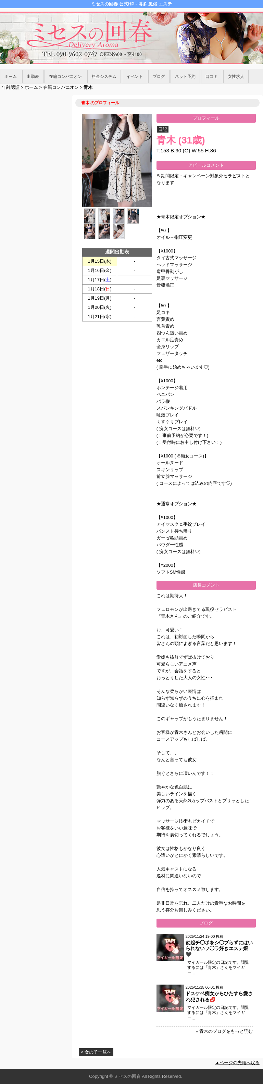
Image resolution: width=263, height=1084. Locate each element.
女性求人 (236, 76)
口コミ (211, 76)
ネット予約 (185, 76)
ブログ (159, 76)
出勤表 (33, 76)
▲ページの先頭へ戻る (237, 1062)
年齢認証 (11, 87)
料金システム (104, 76)
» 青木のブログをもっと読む (224, 1031)
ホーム (10, 76)
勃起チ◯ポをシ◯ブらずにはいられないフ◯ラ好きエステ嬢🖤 (219, 948)
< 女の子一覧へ (96, 1052)
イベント (134, 76)
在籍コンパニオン (65, 76)
